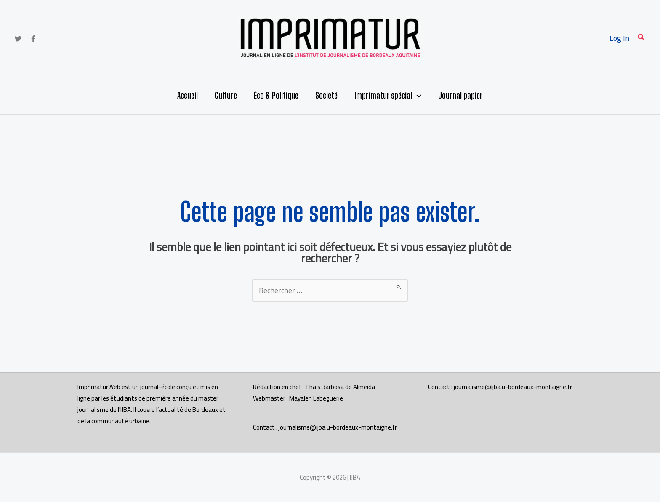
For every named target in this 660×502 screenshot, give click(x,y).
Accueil (187, 95)
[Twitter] (18, 38)
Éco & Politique (276, 95)
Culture (226, 95)
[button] (641, 38)
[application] (416, 95)
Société (326, 95)
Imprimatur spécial (387, 95)
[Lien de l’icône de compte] (619, 38)
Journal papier (460, 95)
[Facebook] (33, 38)
